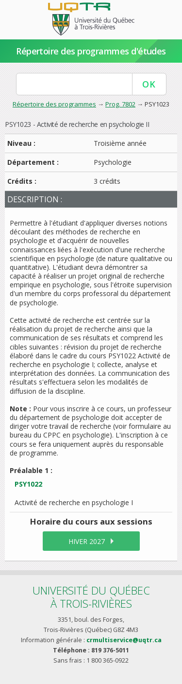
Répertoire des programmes (54, 104)
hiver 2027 (86, 541)
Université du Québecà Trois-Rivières (91, 597)
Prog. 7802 (120, 104)
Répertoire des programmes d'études (91, 51)
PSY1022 (28, 484)
